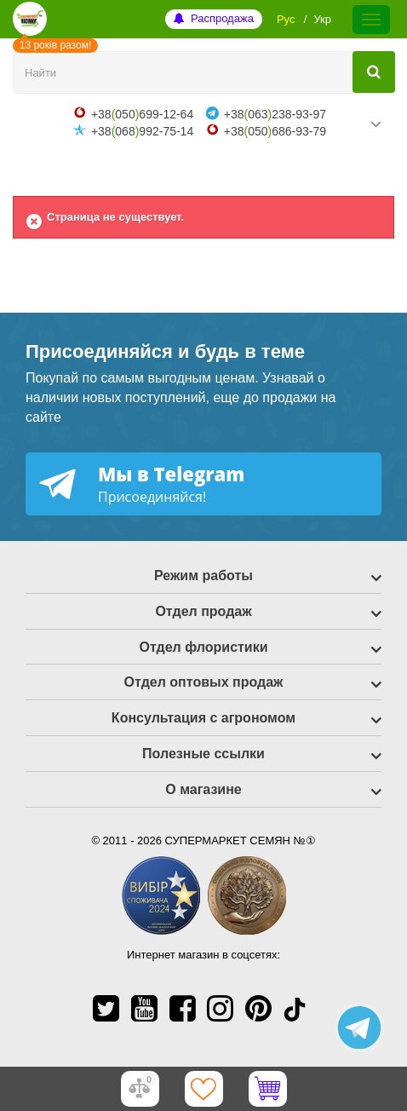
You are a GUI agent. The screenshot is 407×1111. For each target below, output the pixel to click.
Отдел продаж (203, 611)
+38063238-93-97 (275, 114)
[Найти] (374, 72)
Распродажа (222, 18)
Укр (322, 19)
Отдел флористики (203, 647)
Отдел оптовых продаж (204, 682)
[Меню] (371, 19)
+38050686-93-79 (275, 131)
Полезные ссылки (203, 753)
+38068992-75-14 (142, 131)
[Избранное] (203, 1089)
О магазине (203, 789)
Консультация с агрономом (203, 718)
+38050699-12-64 (142, 114)
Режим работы (203, 575)
